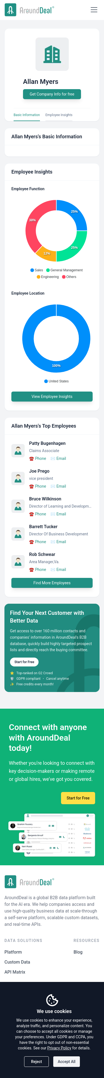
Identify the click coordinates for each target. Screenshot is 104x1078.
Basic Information (27, 115)
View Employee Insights (52, 396)
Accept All (66, 1061)
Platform (13, 952)
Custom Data (17, 962)
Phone (37, 458)
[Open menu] (94, 9)
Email (58, 458)
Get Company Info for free (52, 94)
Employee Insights (59, 115)
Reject (36, 1061)
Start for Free (24, 662)
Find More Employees (52, 583)
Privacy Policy (59, 1048)
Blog (77, 952)
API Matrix (14, 972)
